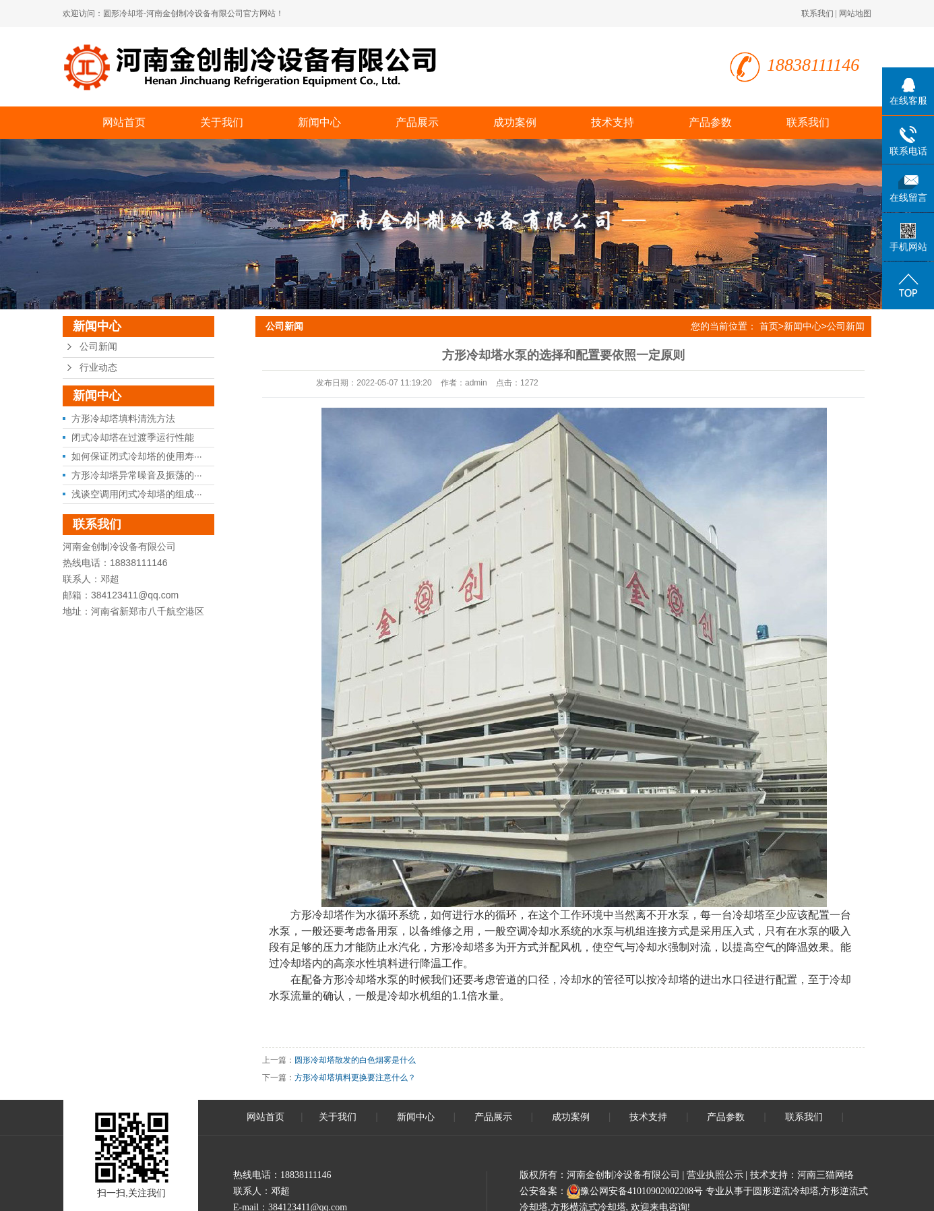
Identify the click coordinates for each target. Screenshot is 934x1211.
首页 (768, 326)
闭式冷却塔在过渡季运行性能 (132, 437)
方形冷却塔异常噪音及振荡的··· (136, 475)
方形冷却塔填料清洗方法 (123, 418)
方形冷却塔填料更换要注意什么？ (355, 1077)
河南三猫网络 (825, 1175)
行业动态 (98, 368)
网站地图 (855, 13)
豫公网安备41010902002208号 (641, 1191)
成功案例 (514, 122)
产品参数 (710, 122)
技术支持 (612, 122)
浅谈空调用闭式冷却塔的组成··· (136, 494)
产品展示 (417, 122)
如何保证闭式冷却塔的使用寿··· (136, 456)
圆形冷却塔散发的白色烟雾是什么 (355, 1060)
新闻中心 (319, 122)
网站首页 (124, 122)
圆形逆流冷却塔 (786, 1191)
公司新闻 (98, 347)
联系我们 (817, 13)
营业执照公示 (715, 1175)
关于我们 (221, 122)
